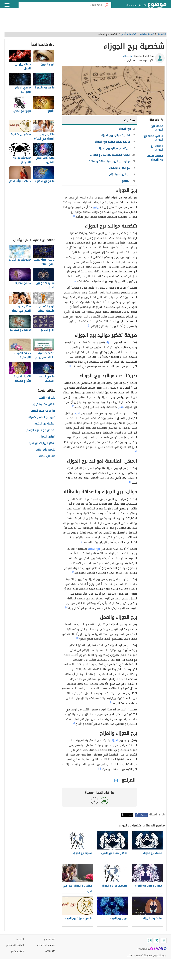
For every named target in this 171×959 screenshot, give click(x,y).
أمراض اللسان (47, 436)
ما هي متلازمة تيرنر (44, 404)
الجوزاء (109, 342)
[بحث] (106, 5)
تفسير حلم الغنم (45, 449)
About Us (50, 951)
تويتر (131, 815)
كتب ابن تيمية (47, 456)
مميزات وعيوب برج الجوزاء (155, 157)
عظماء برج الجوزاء (157, 127)
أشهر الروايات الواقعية (42, 443)
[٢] (75, 280)
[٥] (100, 768)
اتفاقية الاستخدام (15, 945)
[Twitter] (156, 940)
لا (94, 800)
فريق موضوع (17, 951)
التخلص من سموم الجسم (40, 430)
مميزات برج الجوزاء (157, 147)
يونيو (96, 207)
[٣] (89, 325)
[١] (74, 216)
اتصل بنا (20, 939)
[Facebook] (163, 940)
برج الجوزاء (94, 548)
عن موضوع (49, 939)
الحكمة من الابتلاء (44, 423)
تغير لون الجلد (47, 397)
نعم (104, 800)
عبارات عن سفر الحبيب (43, 410)
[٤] (73, 406)
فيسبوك (143, 815)
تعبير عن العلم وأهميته (41, 417)
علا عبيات (127, 56)
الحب (77, 413)
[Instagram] (149, 940)
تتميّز (121, 406)
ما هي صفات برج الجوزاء (153, 137)
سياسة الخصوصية (46, 945)
